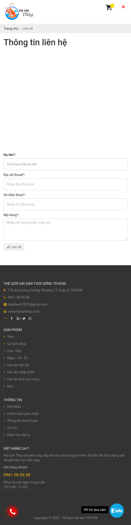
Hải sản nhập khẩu (20, 372)
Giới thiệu (14, 406)
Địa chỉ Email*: (14, 175)
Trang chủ (11, 28)
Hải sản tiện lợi (18, 365)
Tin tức (12, 428)
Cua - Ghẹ (14, 351)
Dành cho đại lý (18, 435)
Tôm (10, 337)
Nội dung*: (11, 215)
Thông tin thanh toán (22, 421)
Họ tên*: (10, 155)
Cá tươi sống (16, 344)
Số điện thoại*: (15, 195)
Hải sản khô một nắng (23, 379)
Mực (10, 386)
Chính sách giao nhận (23, 414)
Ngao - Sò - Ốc (17, 358)
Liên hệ (14, 247)
